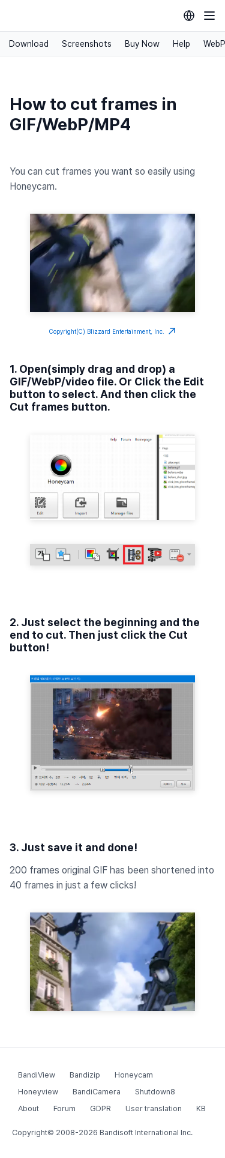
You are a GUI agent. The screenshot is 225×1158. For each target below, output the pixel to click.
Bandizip (85, 1074)
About (28, 1108)
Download (29, 44)
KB (201, 1108)
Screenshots (87, 44)
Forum (64, 1108)
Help (181, 44)
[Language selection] (189, 15)
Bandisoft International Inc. (146, 1132)
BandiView (36, 1074)
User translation (153, 1108)
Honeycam (134, 1074)
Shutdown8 (155, 1091)
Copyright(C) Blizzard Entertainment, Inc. (112, 331)
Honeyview (38, 1091)
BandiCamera (97, 1091)
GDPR (100, 1108)
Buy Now (142, 44)
